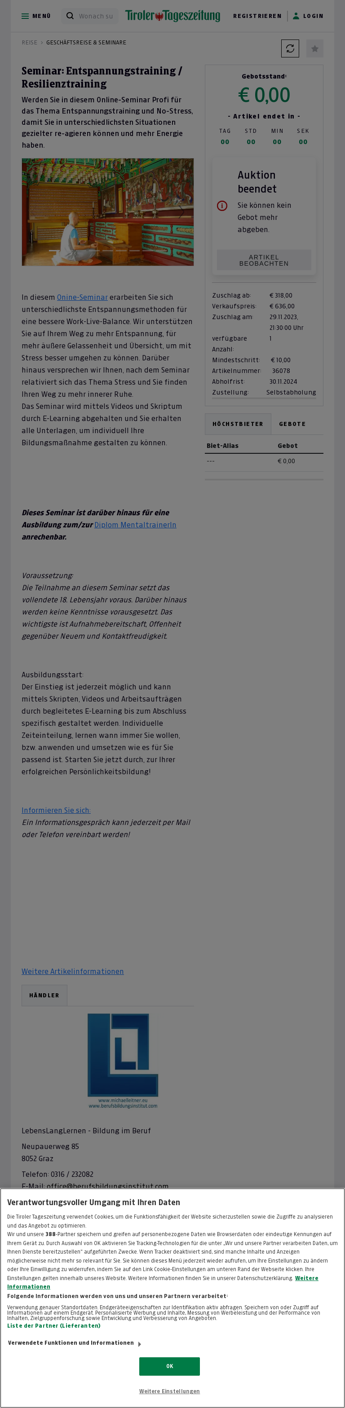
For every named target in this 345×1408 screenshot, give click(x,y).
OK (169, 1366)
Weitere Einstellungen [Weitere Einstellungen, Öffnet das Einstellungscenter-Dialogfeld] (169, 1391)
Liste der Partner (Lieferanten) (54, 1326)
